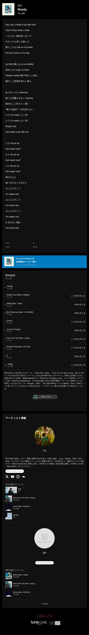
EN (52, 623)
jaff (44, 552)
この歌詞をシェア (44, 616)
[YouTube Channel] (12, 477)
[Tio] (44, 436)
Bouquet (10, 275)
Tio (44, 450)
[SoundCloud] (23, 477)
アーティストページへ (14, 471)
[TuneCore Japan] (39, 624)
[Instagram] (18, 478)
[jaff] (44, 538)
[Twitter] (7, 477)
